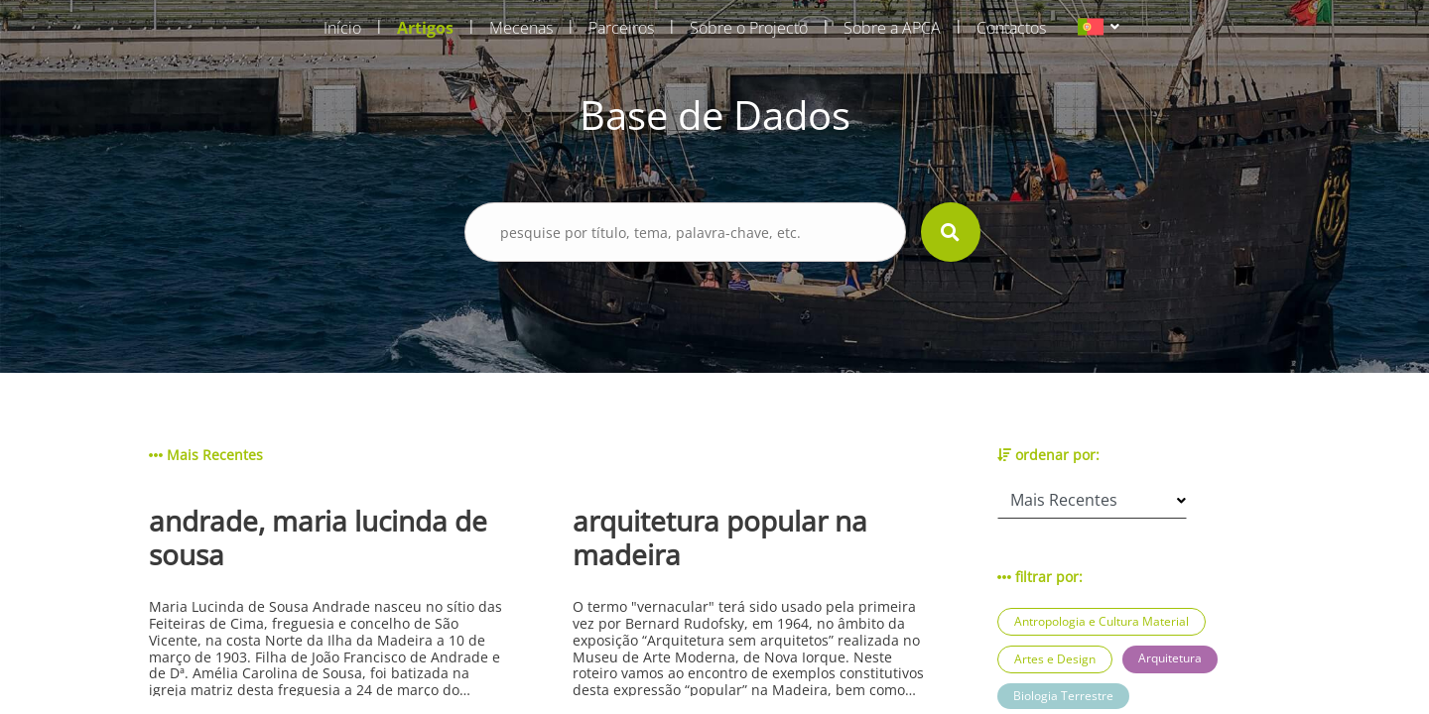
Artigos (425, 28)
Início (342, 28)
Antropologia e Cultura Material (1101, 621)
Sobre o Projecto (749, 28)
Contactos (1011, 28)
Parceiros (621, 28)
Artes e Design (1055, 659)
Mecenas (521, 28)
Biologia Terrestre (1063, 695)
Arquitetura (1170, 658)
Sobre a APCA (892, 28)
